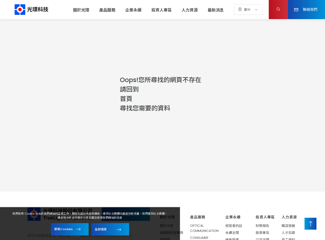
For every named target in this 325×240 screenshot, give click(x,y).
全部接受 (101, 229)
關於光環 (81, 10)
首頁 (126, 98)
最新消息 (216, 10)
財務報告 (262, 225)
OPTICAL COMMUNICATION (204, 228)
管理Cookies (63, 229)
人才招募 (288, 232)
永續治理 (232, 232)
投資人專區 (161, 10)
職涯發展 (288, 225)
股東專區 (262, 232)
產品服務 (107, 10)
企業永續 (133, 10)
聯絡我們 (305, 9)
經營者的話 (233, 225)
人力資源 (190, 10)
